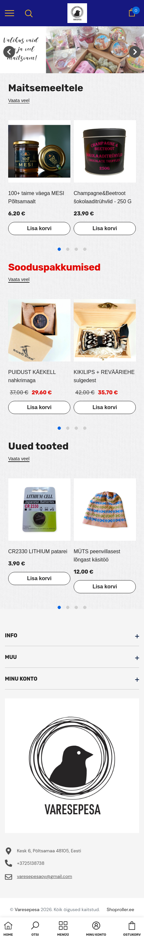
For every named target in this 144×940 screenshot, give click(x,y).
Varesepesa (27, 909)
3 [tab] (76, 249)
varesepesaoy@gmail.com (44, 876)
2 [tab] (67, 249)
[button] (35, 929)
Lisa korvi (39, 228)
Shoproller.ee (120, 909)
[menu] (9, 12)
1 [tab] (59, 249)
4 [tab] (84, 249)
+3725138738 (31, 863)
